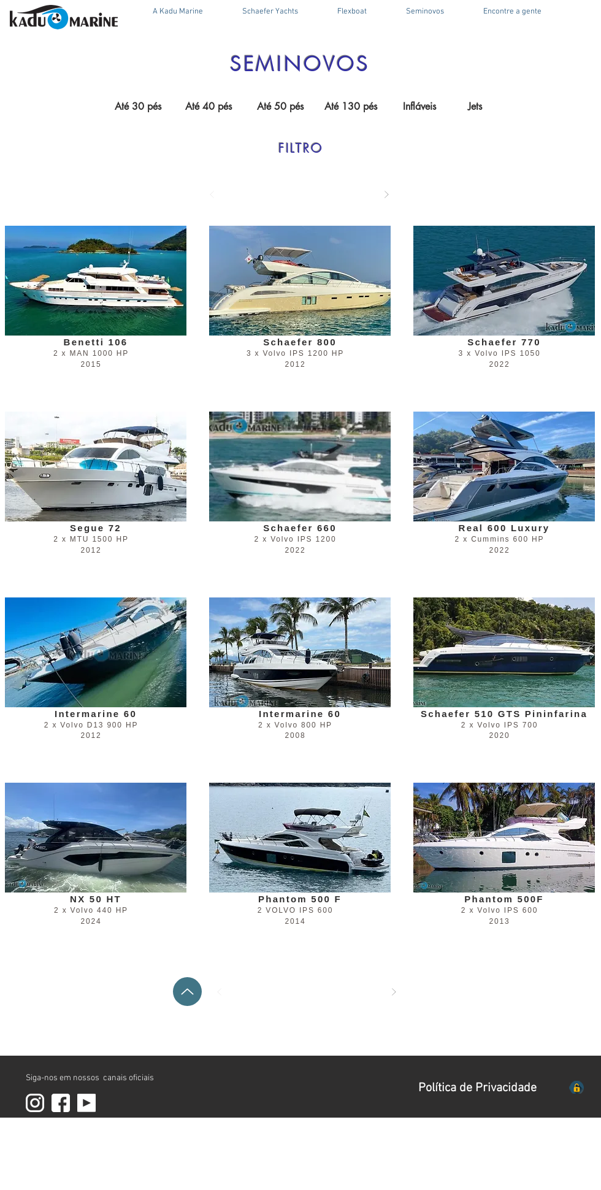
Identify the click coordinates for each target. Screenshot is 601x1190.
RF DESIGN (90, 1185)
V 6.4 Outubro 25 (146, 1185)
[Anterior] (212, 194)
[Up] (187, 991)
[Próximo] (386, 194)
